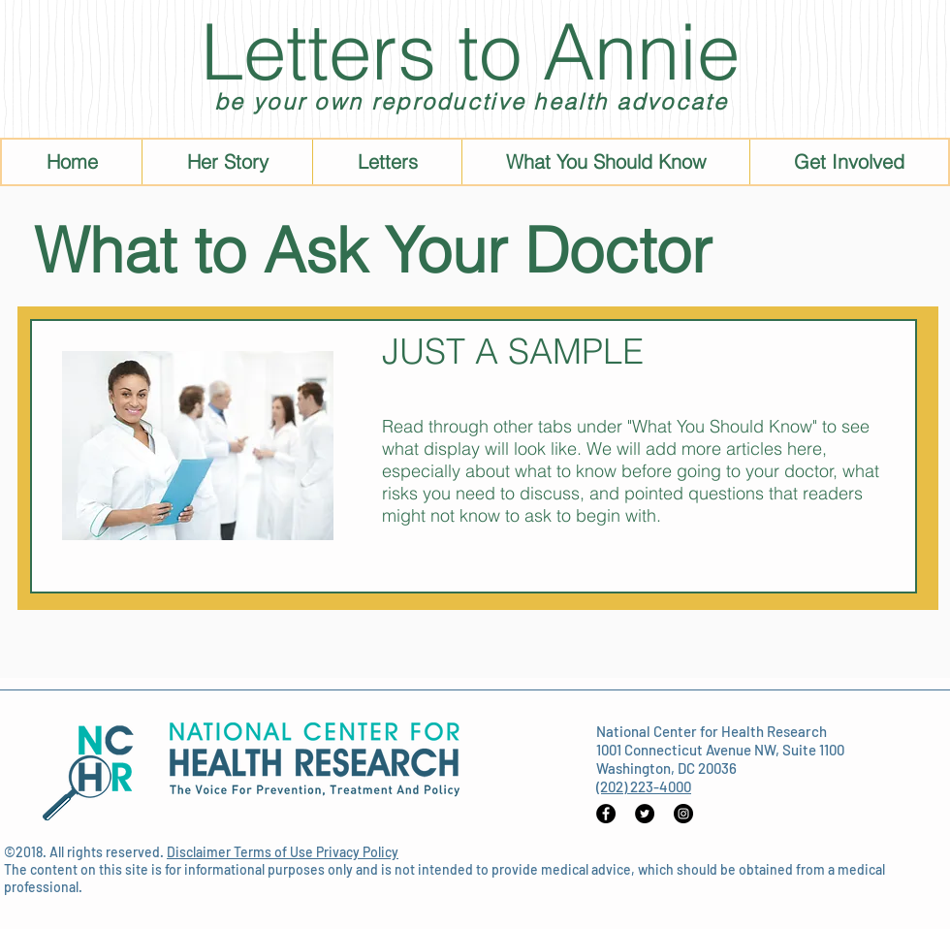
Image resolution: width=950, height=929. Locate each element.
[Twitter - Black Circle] (644, 813)
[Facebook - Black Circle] (606, 813)
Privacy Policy (357, 852)
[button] (605, 162)
